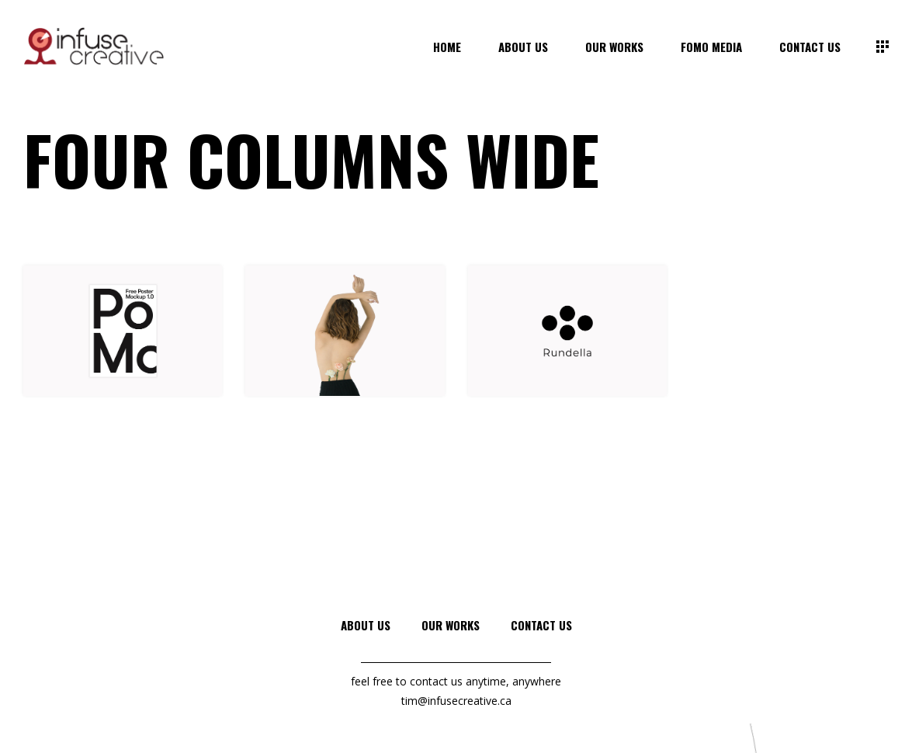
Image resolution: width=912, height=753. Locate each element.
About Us (365, 624)
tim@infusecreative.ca (456, 700)
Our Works (450, 624)
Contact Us (541, 624)
